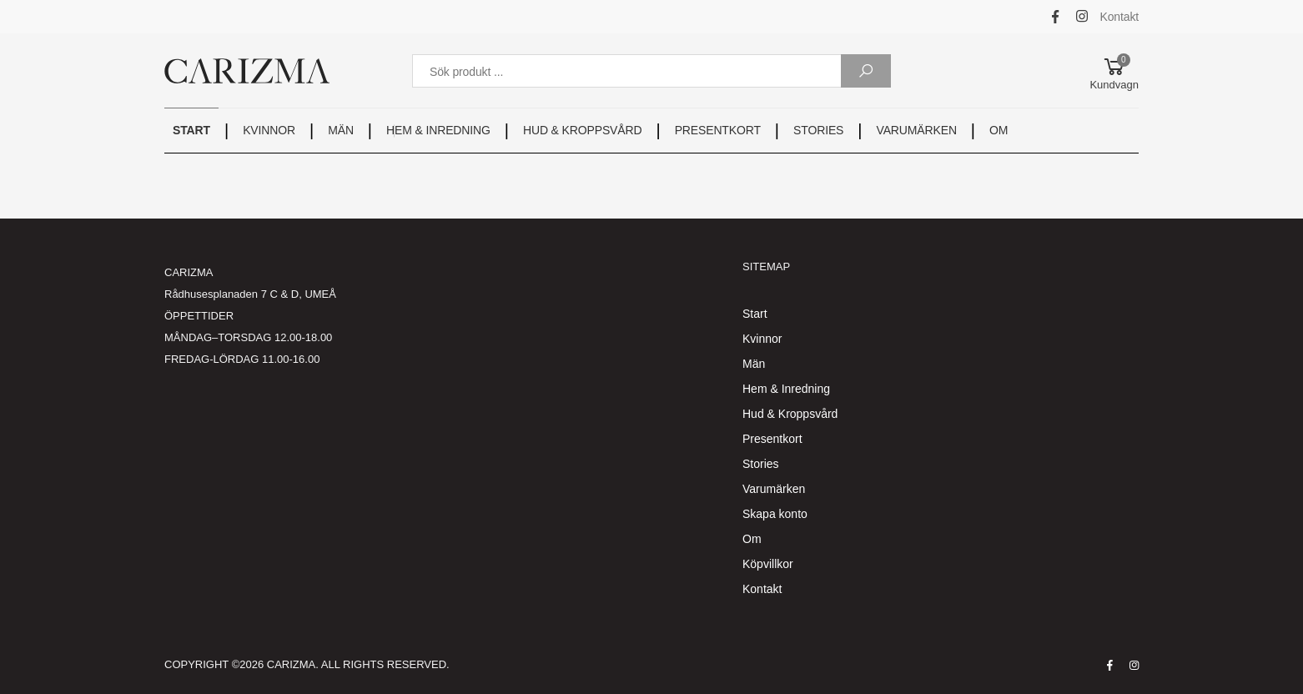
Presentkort (772, 438)
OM (998, 130)
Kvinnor (762, 338)
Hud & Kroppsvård (790, 413)
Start (754, 313)
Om (752, 539)
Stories (760, 463)
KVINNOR (269, 130)
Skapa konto (774, 513)
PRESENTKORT (718, 130)
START (191, 130)
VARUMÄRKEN (917, 130)
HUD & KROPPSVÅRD (582, 130)
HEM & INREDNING (438, 130)
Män (753, 363)
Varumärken (773, 488)
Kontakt (1119, 16)
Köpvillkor (767, 564)
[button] (1114, 71)
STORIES (818, 130)
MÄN (341, 130)
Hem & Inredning (786, 388)
